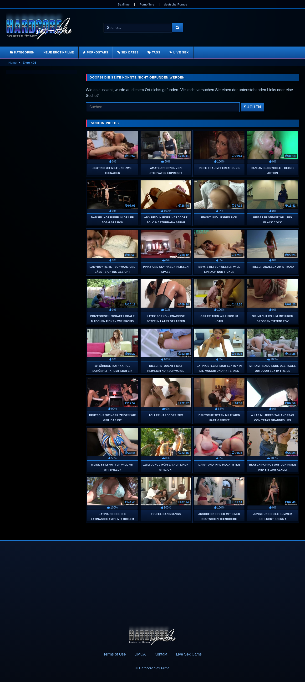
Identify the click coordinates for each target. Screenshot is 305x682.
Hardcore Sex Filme (154, 668)
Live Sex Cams (189, 654)
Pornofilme (146, 4)
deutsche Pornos (175, 4)
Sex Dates (130, 52)
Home (13, 62)
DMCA (140, 654)
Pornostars (97, 52)
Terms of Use (114, 654)
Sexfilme (124, 4)
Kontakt (160, 654)
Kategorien (24, 52)
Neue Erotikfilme (59, 52)
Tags (156, 52)
